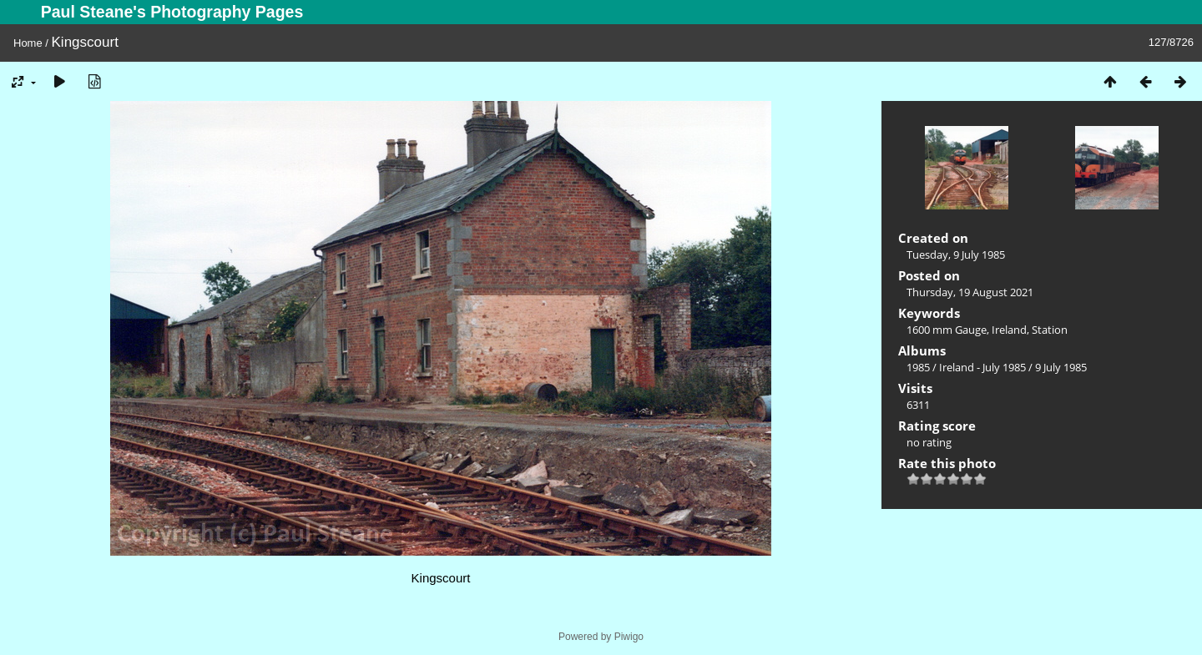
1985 (918, 367)
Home (28, 43)
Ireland (1009, 329)
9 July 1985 (1061, 367)
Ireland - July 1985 (982, 367)
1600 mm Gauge (947, 329)
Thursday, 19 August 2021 (970, 292)
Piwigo (629, 636)
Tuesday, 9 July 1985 (956, 254)
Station (1050, 329)
